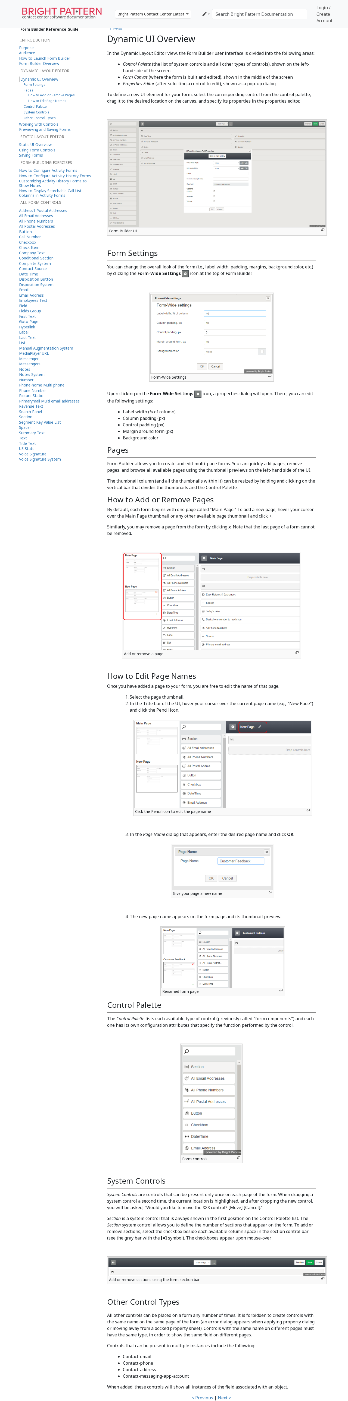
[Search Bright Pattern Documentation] (259, 14)
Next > (224, 1398)
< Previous (202, 1398)
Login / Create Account (324, 14)
